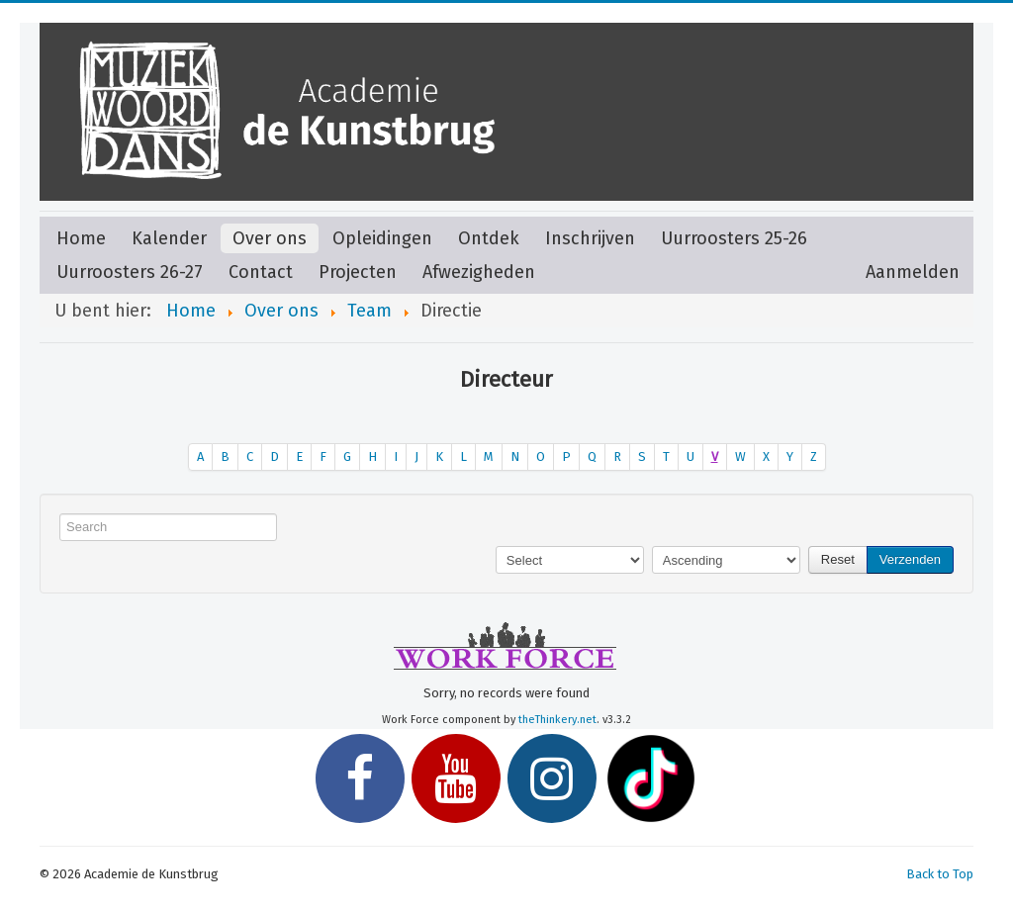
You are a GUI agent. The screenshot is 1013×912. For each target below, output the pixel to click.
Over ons (269, 238)
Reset (838, 559)
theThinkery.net (557, 719)
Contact (261, 272)
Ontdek (488, 238)
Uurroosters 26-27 (129, 272)
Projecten (358, 272)
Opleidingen (382, 238)
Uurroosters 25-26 (734, 238)
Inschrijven (590, 238)
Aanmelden (913, 272)
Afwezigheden (478, 272)
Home (81, 238)
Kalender (169, 238)
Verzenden (910, 559)
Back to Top (939, 873)
